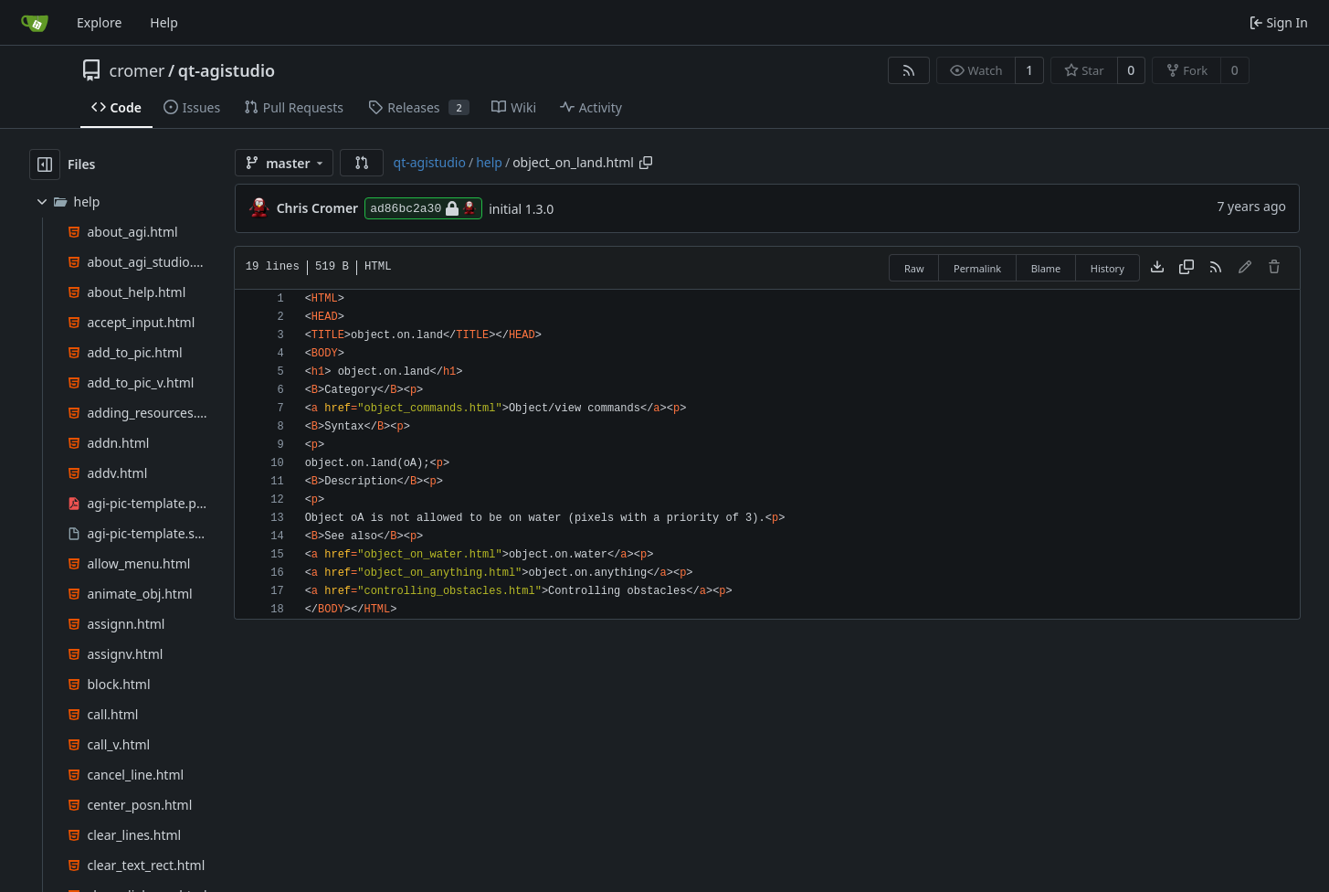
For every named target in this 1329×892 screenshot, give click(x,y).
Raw (914, 268)
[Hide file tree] (44, 164)
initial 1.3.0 (521, 209)
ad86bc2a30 (423, 208)
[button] (362, 162)
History (1107, 268)
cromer (137, 70)
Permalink (977, 268)
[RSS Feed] (909, 70)
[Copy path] (645, 162)
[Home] (34, 22)
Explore (99, 22)
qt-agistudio (226, 70)
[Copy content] (1186, 267)
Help (164, 22)
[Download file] (1157, 267)
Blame (1046, 268)
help (489, 162)
